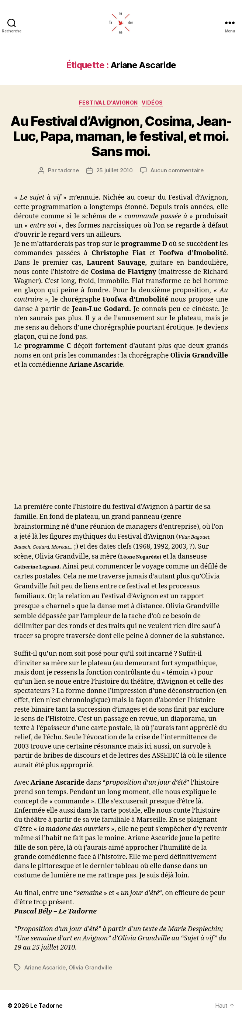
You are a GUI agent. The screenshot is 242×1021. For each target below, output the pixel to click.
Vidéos (152, 102)
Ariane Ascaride (45, 967)
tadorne (68, 170)
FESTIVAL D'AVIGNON (108, 102)
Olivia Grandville (90, 967)
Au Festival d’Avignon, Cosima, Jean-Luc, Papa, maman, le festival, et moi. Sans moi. (120, 136)
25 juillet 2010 (114, 170)
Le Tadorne (46, 1005)
